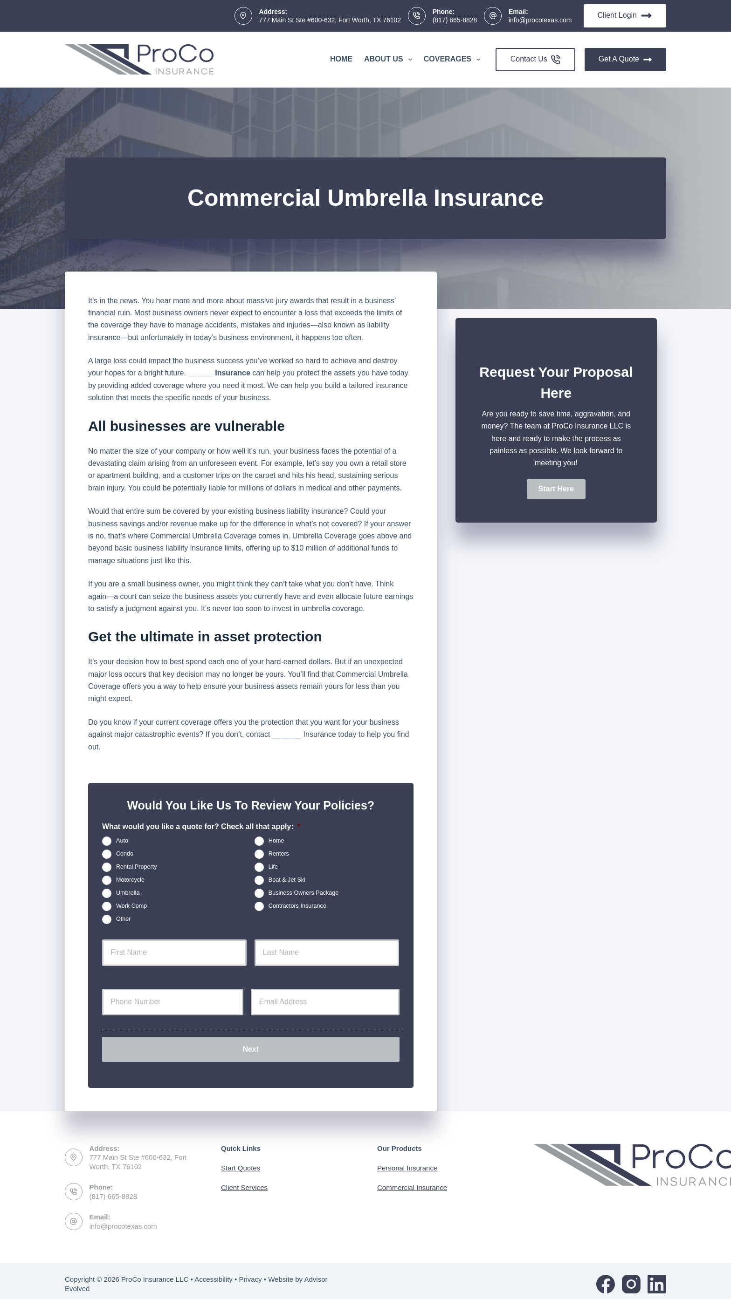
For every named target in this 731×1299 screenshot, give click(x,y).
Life (273, 867)
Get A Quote (625, 59)
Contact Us (535, 59)
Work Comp (131, 906)
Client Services (244, 1181)
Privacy (250, 1273)
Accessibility (213, 1273)
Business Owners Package (304, 893)
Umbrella (127, 893)
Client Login (625, 15)
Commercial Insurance (412, 1181)
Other (123, 919)
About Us (390, 59)
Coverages (454, 59)
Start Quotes (240, 1162)
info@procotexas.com (540, 20)
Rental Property (136, 867)
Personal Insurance (407, 1162)
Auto (122, 840)
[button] (556, 489)
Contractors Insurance (297, 906)
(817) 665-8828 (455, 20)
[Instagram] (631, 1278)
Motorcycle (130, 880)
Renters (279, 853)
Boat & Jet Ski (287, 880)
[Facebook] (605, 1278)
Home (341, 59)
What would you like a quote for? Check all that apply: (201, 826)
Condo (124, 853)
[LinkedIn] (657, 1278)
